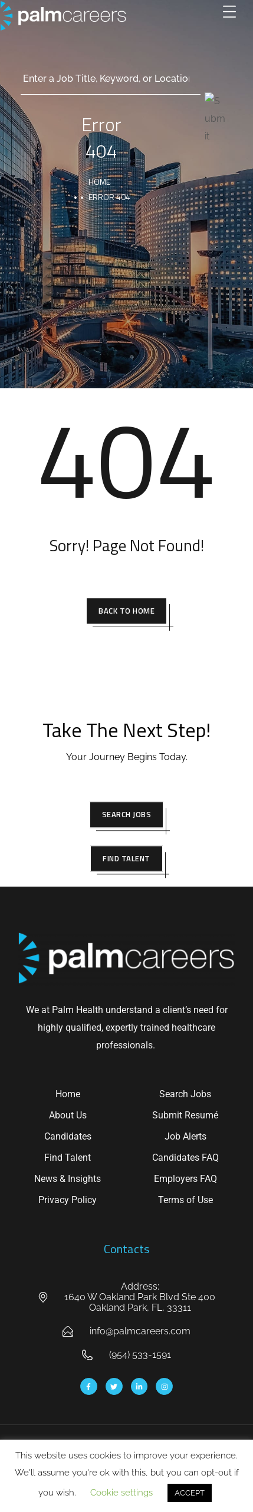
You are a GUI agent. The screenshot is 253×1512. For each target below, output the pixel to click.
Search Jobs (185, 1094)
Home (67, 1094)
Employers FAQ (185, 1178)
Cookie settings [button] (121, 1492)
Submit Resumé (185, 1115)
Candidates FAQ (185, 1157)
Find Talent (67, 1157)
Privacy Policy (67, 1199)
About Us (68, 1115)
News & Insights (67, 1178)
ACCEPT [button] (190, 1492)
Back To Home (126, 611)
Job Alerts (185, 1136)
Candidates (67, 1136)
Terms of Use (185, 1199)
